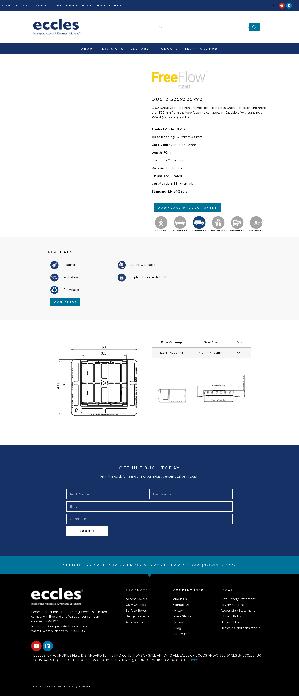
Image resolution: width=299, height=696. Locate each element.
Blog (87, 5)
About (88, 48)
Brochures (109, 5)
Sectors (139, 48)
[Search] (254, 27)
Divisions (113, 48)
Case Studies (47, 5)
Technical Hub (201, 48)
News (72, 5)
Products (167, 48)
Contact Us (15, 5)
